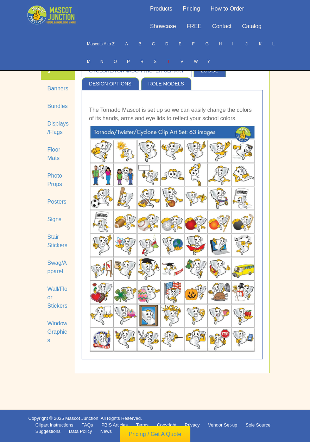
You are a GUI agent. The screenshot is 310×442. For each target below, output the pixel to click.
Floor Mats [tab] (54, 154)
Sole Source (258, 425)
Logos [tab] (210, 70)
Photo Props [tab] (55, 180)
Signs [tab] (55, 219)
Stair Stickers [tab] (58, 241)
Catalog (251, 26)
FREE (194, 26)
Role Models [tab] (166, 84)
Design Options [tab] (110, 84)
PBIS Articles (114, 425)
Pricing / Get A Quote (155, 434)
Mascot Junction (81, 418)
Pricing (191, 9)
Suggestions (48, 431)
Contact (222, 26)
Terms (142, 425)
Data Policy (80, 431)
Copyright (167, 425)
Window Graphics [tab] (58, 331)
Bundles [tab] (58, 106)
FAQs (87, 425)
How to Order (227, 9)
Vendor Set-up (222, 425)
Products (161, 9)
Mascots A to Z (101, 43)
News (106, 431)
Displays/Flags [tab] (58, 128)
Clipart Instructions (55, 425)
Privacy (192, 425)
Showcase (163, 26)
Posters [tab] (57, 202)
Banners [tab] (58, 88)
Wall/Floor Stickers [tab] (58, 297)
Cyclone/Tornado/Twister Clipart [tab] (136, 70)
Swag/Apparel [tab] (57, 267)
